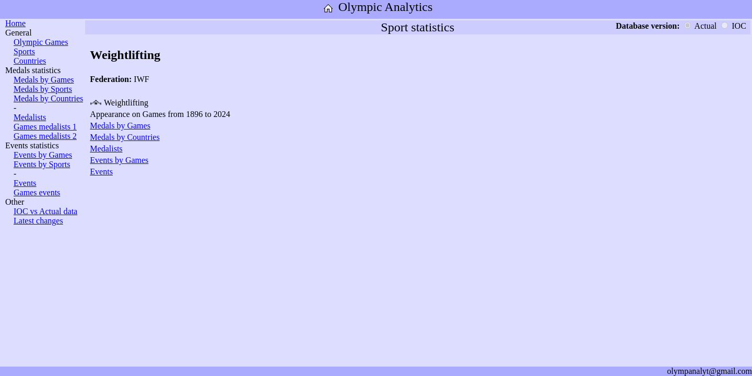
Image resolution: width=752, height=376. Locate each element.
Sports (24, 51)
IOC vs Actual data (45, 211)
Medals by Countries (48, 98)
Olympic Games (41, 42)
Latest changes (38, 220)
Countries (30, 60)
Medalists (30, 117)
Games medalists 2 (45, 136)
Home (15, 23)
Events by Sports (42, 164)
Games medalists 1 (45, 126)
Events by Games (43, 154)
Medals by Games (44, 79)
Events (25, 183)
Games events (37, 192)
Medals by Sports (43, 89)
